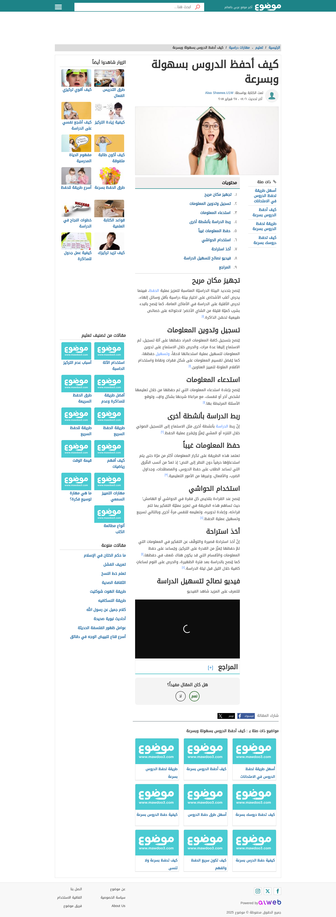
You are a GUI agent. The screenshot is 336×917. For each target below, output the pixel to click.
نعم (194, 696)
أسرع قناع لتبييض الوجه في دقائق (98, 637)
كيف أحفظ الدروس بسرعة (264, 212)
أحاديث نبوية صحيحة (110, 619)
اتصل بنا (76, 889)
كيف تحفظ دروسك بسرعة (264, 240)
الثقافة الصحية (114, 582)
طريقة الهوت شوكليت (108, 591)
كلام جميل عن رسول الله (106, 610)
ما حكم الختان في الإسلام (105, 555)
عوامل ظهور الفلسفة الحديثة (102, 628)
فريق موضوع (72, 906)
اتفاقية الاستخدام (69, 897)
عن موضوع (117, 889)
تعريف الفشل (114, 564)
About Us (118, 906)
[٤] (201, 517)
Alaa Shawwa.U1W (219, 93)
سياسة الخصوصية (113, 897)
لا (180, 696)
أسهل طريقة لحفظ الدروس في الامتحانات (265, 196)
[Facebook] (277, 891)
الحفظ (154, 290)
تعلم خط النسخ (113, 573)
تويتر (231, 716)
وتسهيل (163, 353)
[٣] (166, 474)
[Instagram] (258, 891)
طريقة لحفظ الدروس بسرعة (264, 226)
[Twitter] (267, 891)
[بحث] (197, 7)
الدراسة (222, 426)
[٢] (162, 431)
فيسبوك (249, 716)
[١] (203, 316)
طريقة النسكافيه (112, 600)
